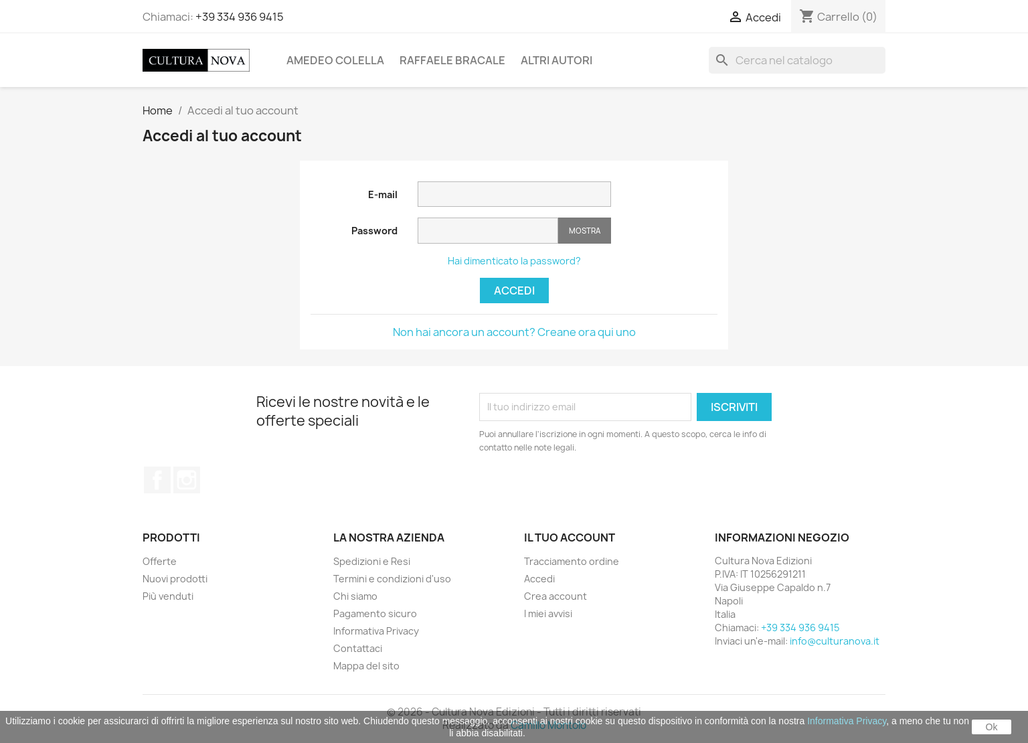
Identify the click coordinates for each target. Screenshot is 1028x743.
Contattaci (357, 648)
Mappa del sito (366, 665)
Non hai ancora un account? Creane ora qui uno (514, 332)
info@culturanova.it (834, 641)
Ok (992, 727)
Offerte (160, 561)
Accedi (514, 290)
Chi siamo (355, 596)
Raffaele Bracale (452, 60)
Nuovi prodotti (175, 578)
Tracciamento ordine (571, 561)
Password (374, 230)
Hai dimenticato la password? (514, 260)
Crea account (555, 596)
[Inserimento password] (488, 231)
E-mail (383, 194)
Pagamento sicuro (375, 613)
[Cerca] (797, 60)
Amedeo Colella (335, 60)
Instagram (186, 480)
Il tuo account (569, 537)
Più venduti (168, 596)
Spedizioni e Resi (371, 561)
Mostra (584, 231)
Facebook (157, 480)
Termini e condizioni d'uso (392, 578)
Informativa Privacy (376, 631)
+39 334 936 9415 (239, 16)
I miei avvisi (548, 613)
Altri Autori (556, 60)
